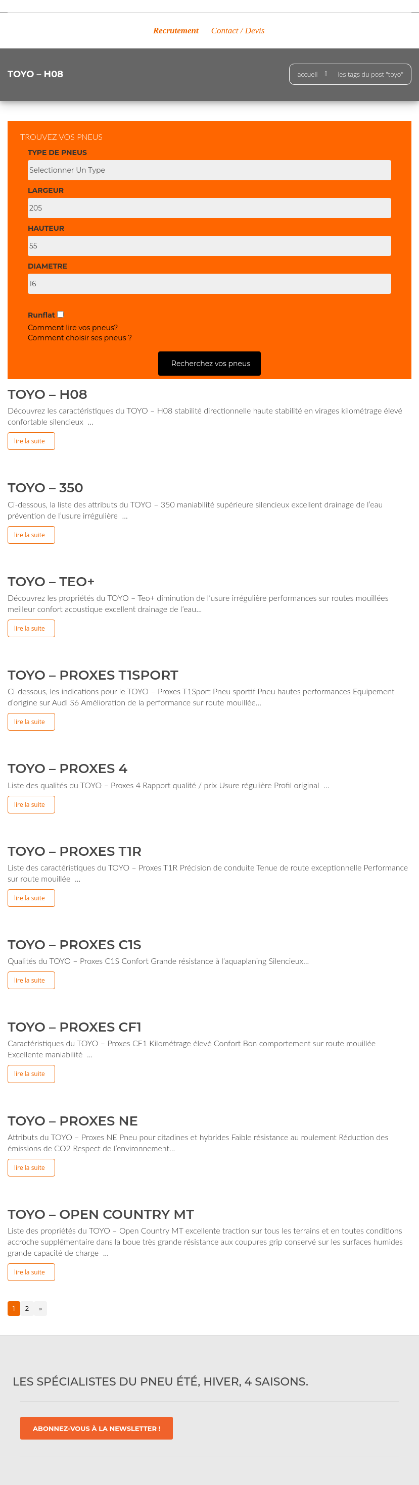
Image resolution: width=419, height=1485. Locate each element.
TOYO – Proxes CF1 (75, 1027)
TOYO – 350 (45, 488)
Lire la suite (29, 441)
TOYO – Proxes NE (73, 1121)
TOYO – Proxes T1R (75, 851)
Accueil (307, 74)
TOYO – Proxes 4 (67, 768)
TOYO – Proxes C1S (75, 945)
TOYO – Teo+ (51, 582)
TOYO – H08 (47, 394)
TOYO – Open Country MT (101, 1214)
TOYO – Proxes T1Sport (93, 675)
